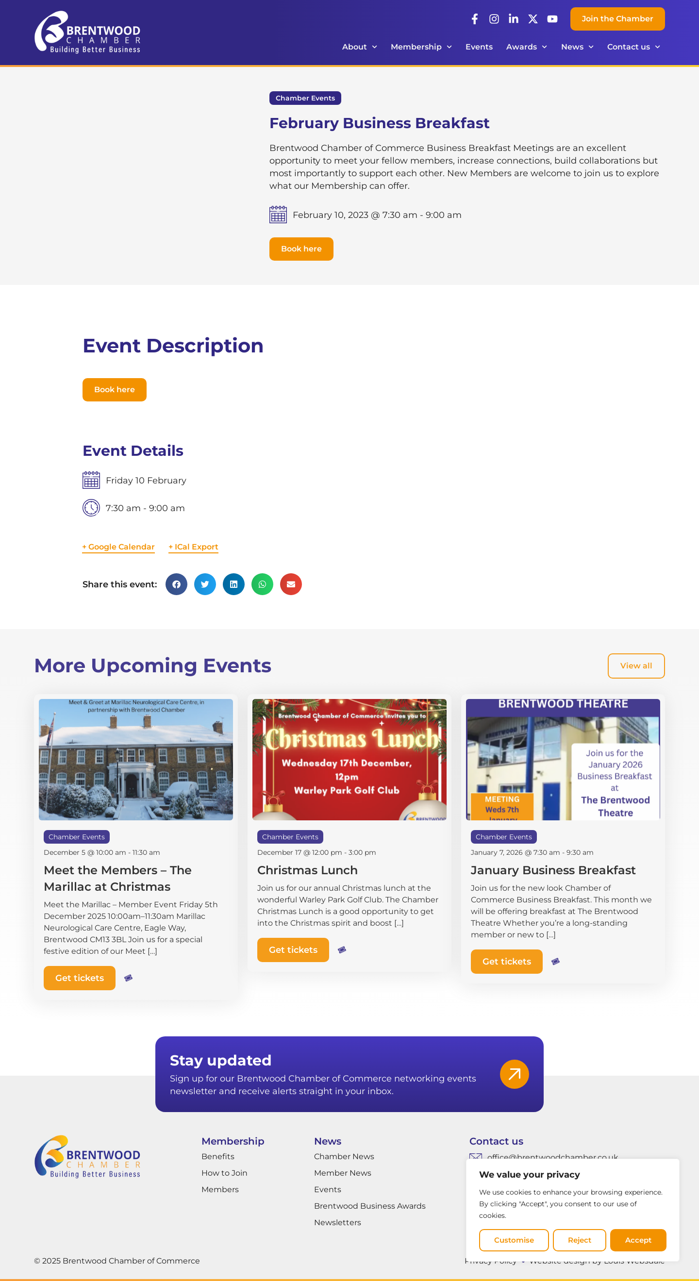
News (577, 46)
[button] (301, 249)
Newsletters (337, 1222)
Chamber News (344, 1156)
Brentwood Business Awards (370, 1206)
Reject (579, 1240)
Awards (526, 46)
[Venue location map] (487, 516)
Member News (342, 1173)
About (359, 46)
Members (220, 1189)
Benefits (217, 1156)
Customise (514, 1240)
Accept (638, 1240)
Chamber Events (305, 98)
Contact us (633, 46)
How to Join (224, 1173)
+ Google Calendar (118, 546)
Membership (421, 46)
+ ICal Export (193, 546)
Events (479, 46)
